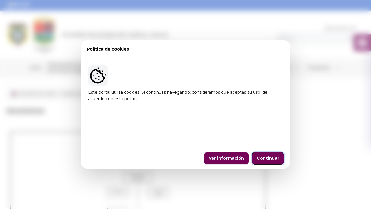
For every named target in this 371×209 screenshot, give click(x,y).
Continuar (268, 142)
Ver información (226, 142)
